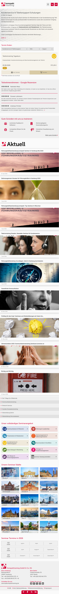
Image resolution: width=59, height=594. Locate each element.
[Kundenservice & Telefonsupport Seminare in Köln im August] (52, 4)
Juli (22, 549)
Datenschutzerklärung (35, 588)
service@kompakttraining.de (10, 583)
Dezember (51, 555)
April (22, 543)
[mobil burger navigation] (48, 4)
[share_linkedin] (36, 592)
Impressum (48, 588)
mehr (3, 38)
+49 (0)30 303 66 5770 (39, 576)
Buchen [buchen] (43, 72)
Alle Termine (15, 72)
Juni (50, 543)
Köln (5, 68)
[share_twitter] (32, 592)
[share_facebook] (27, 592)
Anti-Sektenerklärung (19, 588)
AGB (9, 588)
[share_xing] (23, 592)
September (50, 549)
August (36, 549)
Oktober (22, 555)
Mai (36, 543)
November (36, 555)
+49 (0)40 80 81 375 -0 (11, 576)
